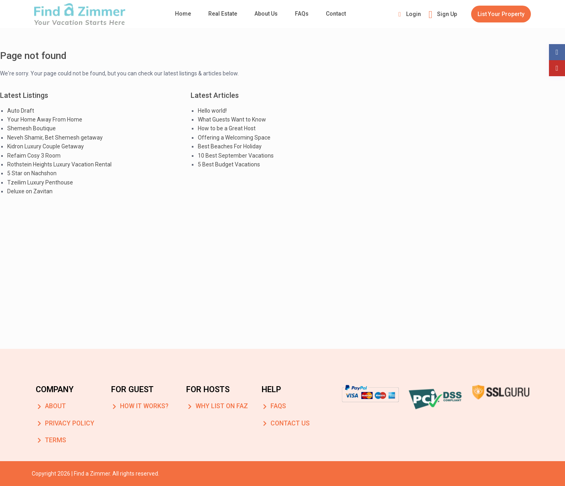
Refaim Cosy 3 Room (34, 155)
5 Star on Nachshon (32, 173)
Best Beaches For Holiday (230, 146)
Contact (336, 13)
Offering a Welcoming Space (234, 137)
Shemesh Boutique (31, 128)
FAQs (302, 13)
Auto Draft (20, 110)
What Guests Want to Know (232, 119)
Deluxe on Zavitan (30, 191)
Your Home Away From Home (44, 119)
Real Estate (222, 13)
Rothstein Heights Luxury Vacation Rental (59, 164)
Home (183, 13)
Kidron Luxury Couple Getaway (45, 146)
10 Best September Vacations (236, 155)
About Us (266, 13)
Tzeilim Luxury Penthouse (40, 182)
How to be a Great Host (227, 128)
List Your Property (501, 14)
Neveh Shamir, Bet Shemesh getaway (55, 137)
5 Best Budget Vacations (229, 164)
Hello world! (212, 110)
